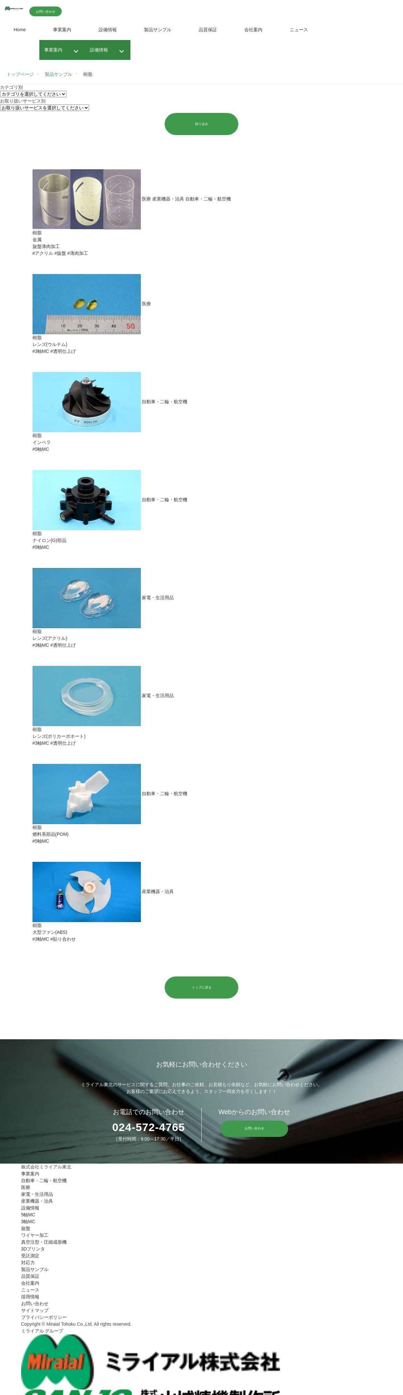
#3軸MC (41, 351)
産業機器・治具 (37, 1202)
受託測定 (30, 1257)
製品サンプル (157, 29)
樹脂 (37, 233)
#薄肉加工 (77, 253)
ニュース (299, 29)
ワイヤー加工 (34, 1236)
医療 (25, 1188)
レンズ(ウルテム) (50, 345)
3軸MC (28, 1222)
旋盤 (25, 1229)
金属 (37, 240)
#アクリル (43, 253)
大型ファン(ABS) (50, 932)
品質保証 (208, 29)
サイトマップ (34, 1311)
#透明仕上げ (63, 351)
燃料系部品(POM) (51, 834)
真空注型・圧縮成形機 (44, 1243)
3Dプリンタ (33, 1250)
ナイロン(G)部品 (49, 541)
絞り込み (201, 124)
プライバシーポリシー (44, 1318)
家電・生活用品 (37, 1195)
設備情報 (108, 29)
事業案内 (62, 29)
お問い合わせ (82, 11)
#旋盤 (60, 253)
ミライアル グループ (42, 1332)
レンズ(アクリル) (50, 639)
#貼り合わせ (63, 939)
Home (20, 29)
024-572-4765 (146, 1128)
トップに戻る (201, 988)
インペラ (42, 443)
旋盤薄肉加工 (46, 247)
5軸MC (28, 1216)
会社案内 (253, 29)
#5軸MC (41, 449)
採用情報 (30, 1298)
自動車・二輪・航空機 (44, 1181)
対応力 (28, 1263)
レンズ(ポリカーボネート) (59, 736)
